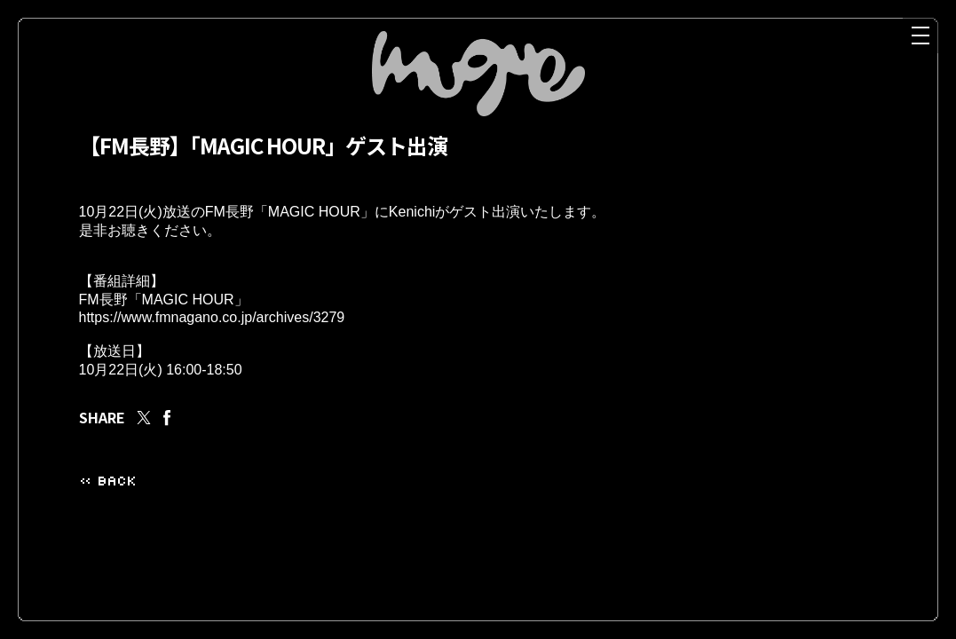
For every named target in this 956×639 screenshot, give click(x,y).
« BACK (107, 504)
